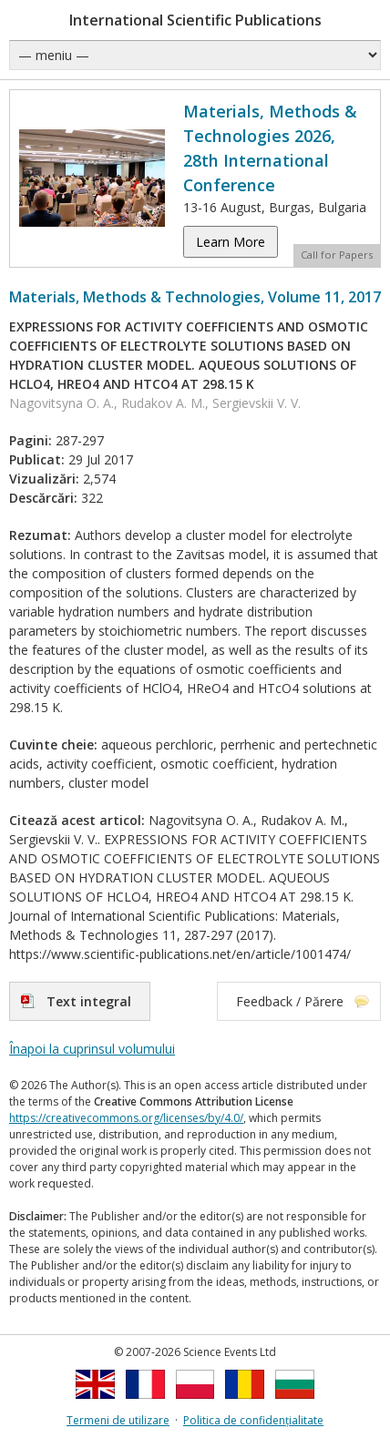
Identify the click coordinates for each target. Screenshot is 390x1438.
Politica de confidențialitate (253, 1420)
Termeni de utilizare (118, 1420)
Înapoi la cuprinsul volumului (92, 1048)
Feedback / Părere (290, 1001)
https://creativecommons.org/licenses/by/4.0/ (126, 1118)
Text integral (88, 1001)
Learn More (230, 241)
